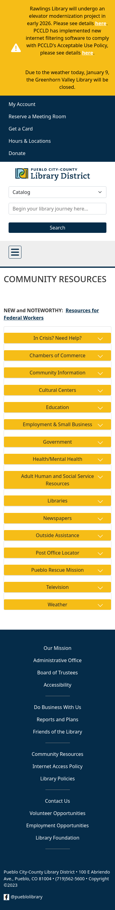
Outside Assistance (57, 535)
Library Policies (57, 778)
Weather (57, 604)
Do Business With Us (57, 707)
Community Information (57, 372)
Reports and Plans (58, 719)
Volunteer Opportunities (57, 813)
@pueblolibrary (26, 897)
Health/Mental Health (57, 459)
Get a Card (21, 128)
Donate (17, 153)
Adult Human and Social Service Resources (57, 480)
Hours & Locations (30, 141)
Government (57, 441)
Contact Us (57, 801)
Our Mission (57, 648)
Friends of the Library (57, 731)
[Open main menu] (15, 252)
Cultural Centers (57, 390)
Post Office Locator (57, 552)
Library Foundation (57, 837)
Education (57, 407)
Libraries (57, 500)
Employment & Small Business (57, 424)
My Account (22, 104)
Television (57, 587)
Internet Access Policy (57, 766)
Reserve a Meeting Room (37, 116)
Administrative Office (57, 660)
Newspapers (57, 518)
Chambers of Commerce (57, 355)
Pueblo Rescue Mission (57, 570)
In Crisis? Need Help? (57, 338)
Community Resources (57, 754)
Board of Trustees (57, 672)
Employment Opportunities (57, 825)
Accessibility (57, 684)
